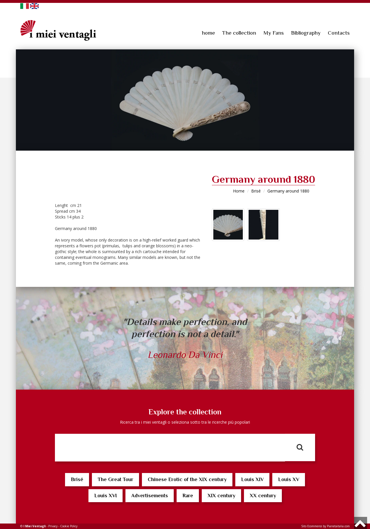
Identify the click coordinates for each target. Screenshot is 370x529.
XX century (263, 495)
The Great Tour (115, 479)
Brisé (256, 191)
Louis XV (288, 479)
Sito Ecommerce (311, 526)
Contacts (339, 33)
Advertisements (149, 495)
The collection (239, 33)
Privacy (53, 526)
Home (239, 191)
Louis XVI (105, 495)
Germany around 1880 (288, 191)
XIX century (221, 495)
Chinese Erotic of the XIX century (187, 479)
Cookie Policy (68, 526)
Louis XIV (252, 479)
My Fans (273, 33)
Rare (187, 495)
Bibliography (306, 33)
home (208, 33)
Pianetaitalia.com (338, 526)
